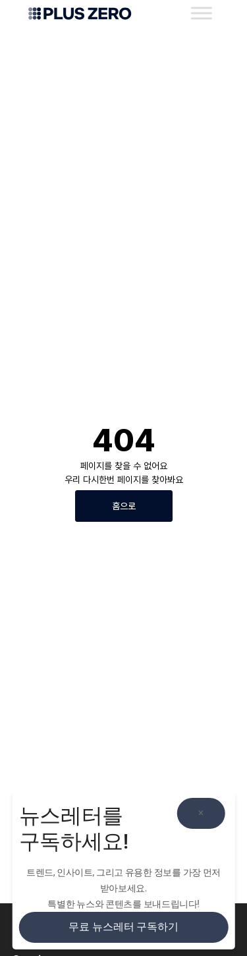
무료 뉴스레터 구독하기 (124, 926)
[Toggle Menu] (201, 13)
